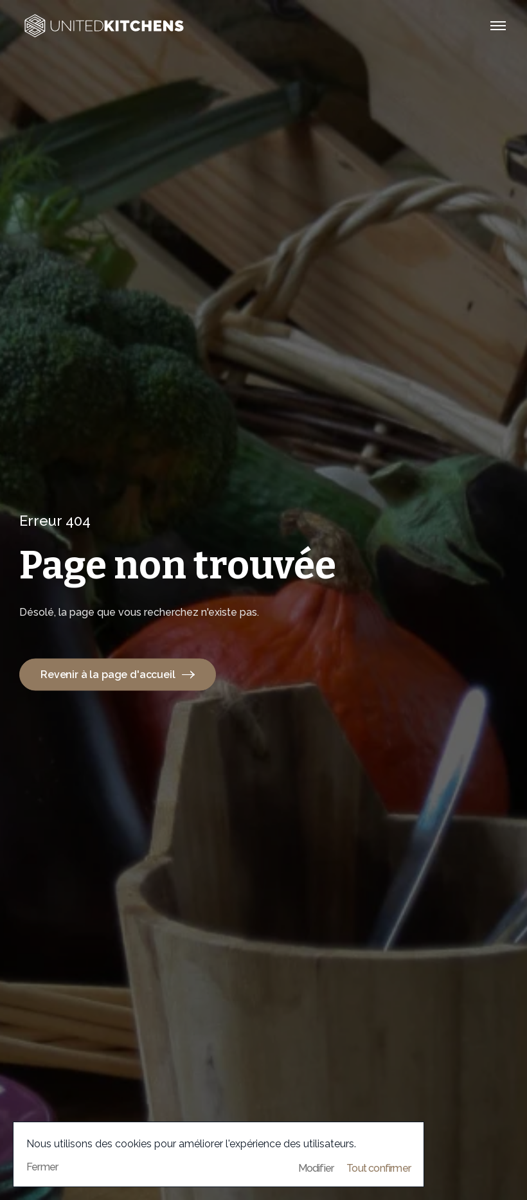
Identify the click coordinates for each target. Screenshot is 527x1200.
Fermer (42, 1167)
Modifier (316, 1168)
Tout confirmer (378, 1168)
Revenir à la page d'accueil (117, 674)
